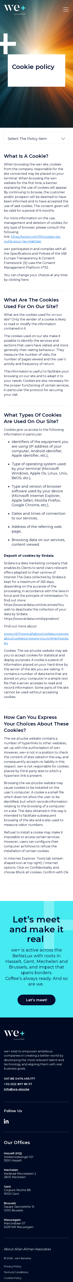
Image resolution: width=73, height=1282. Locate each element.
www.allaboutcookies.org (40, 634)
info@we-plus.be (16, 1089)
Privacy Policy (12, 1266)
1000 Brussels (13, 1210)
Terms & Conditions (16, 1272)
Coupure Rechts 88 (17, 1190)
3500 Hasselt (13, 1160)
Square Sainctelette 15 (19, 1206)
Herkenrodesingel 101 (18, 1157)
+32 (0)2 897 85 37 (18, 1084)
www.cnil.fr (12, 634)
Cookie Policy (12, 1277)
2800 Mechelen (15, 1177)
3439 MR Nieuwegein (18, 1227)
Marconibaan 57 (14, 1223)
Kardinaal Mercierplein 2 (20, 1173)
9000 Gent (11, 1194)
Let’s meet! (36, 1000)
